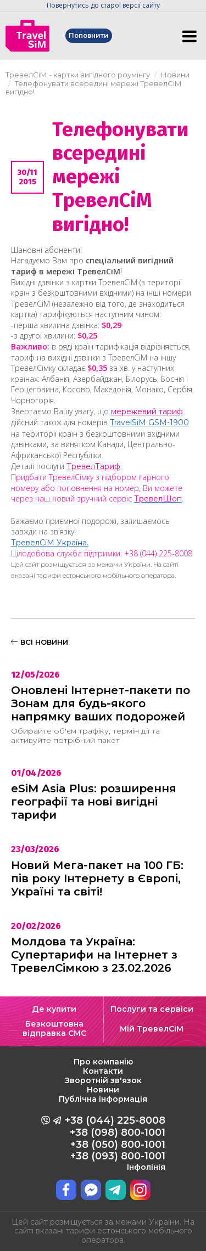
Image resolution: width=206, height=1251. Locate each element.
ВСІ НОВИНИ (39, 642)
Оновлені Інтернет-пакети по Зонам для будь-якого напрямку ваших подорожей (100, 703)
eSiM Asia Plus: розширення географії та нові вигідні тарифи (93, 801)
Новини (103, 1090)
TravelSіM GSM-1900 (149, 422)
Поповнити (89, 35)
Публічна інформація (103, 1099)
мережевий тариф (147, 411)
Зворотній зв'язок (103, 1080)
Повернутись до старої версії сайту (103, 5)
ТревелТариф (93, 466)
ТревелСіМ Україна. (49, 543)
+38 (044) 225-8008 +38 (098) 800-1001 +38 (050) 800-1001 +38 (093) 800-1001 (115, 1142)
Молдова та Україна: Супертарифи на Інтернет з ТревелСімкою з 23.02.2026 (94, 954)
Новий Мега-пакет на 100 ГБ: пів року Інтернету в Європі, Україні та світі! (97, 878)
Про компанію (103, 1062)
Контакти (103, 1071)
